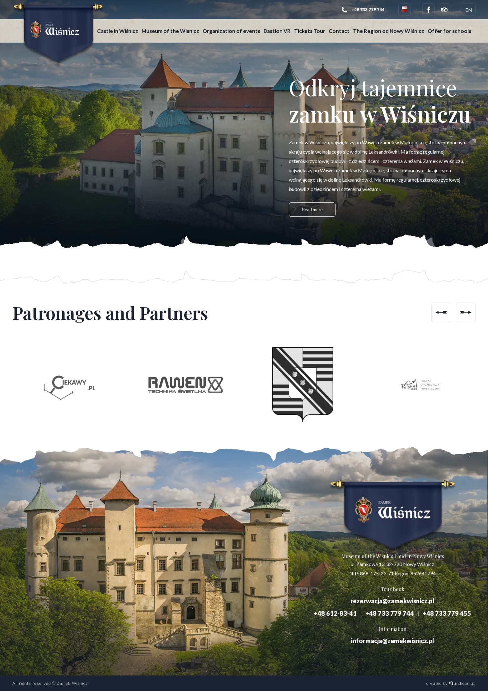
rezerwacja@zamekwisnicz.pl (392, 601)
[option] (68, 384)
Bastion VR (281, 27)
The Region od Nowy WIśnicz (392, 27)
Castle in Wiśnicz (121, 27)
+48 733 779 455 (447, 613)
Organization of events (235, 27)
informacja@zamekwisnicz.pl (392, 640)
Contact (343, 27)
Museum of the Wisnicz (174, 27)
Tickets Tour (313, 27)
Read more (312, 210)
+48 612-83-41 (335, 613)
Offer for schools (123, 34)
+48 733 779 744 (389, 613)
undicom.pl (462, 683)
